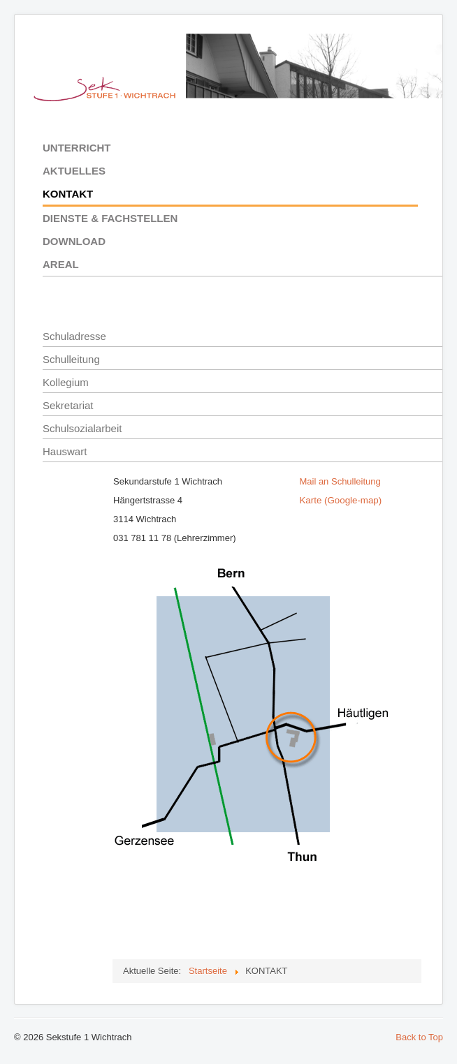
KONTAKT (68, 194)
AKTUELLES (74, 171)
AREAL (61, 264)
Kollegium (66, 382)
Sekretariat (68, 405)
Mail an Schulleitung (339, 481)
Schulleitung (71, 359)
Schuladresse (74, 336)
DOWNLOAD (74, 241)
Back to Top (419, 1037)
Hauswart (65, 451)
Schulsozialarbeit (82, 428)
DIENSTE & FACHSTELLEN (110, 218)
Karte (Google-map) (340, 500)
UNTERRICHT (77, 148)
